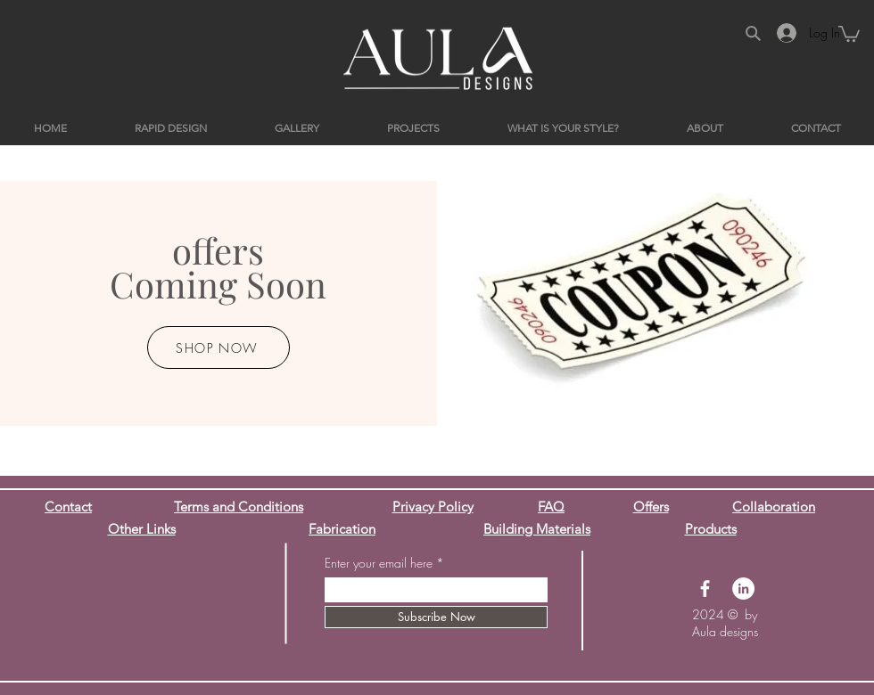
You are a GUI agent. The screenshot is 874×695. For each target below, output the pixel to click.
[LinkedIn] (743, 588)
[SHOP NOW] (218, 347)
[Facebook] (705, 588)
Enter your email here (379, 563)
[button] (849, 33)
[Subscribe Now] (436, 617)
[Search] (752, 33)
